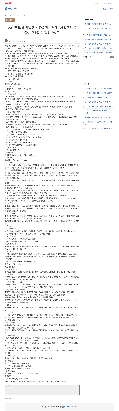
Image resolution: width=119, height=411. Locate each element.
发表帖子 (10, 20)
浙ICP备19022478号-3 (71, 407)
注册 (105, 9)
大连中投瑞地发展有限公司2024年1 (98, 39)
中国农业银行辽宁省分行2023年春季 (98, 53)
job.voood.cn (49, 407)
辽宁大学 (11, 8)
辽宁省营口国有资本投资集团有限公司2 (98, 29)
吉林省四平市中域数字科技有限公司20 (98, 123)
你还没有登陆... (9, 398)
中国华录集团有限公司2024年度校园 (98, 128)
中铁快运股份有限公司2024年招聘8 (98, 24)
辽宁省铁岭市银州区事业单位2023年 (98, 48)
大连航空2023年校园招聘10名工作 (97, 117)
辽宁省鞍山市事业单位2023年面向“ (98, 44)
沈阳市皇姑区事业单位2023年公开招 (98, 88)
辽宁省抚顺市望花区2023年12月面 (97, 35)
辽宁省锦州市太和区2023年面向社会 (98, 97)
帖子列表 (17, 15)
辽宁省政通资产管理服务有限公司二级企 (98, 112)
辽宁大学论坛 (8, 15)
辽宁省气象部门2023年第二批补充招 (98, 106)
